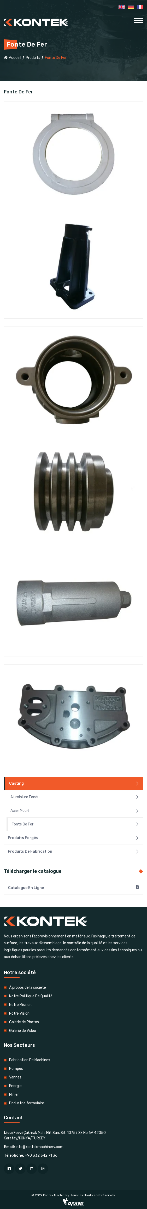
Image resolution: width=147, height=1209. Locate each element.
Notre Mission (20, 1005)
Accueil (12, 57)
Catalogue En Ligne (73, 887)
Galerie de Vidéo (22, 1030)
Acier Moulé (74, 811)
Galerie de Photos (24, 1022)
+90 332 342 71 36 (41, 1155)
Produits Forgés (73, 838)
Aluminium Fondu (74, 797)
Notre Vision (19, 1013)
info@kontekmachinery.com (39, 1147)
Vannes (15, 1077)
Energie (15, 1086)
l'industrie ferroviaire (26, 1103)
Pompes (16, 1068)
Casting (74, 783)
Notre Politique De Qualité (30, 996)
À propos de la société (27, 987)
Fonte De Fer (75, 824)
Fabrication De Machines (29, 1060)
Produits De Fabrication (73, 851)
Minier (14, 1094)
